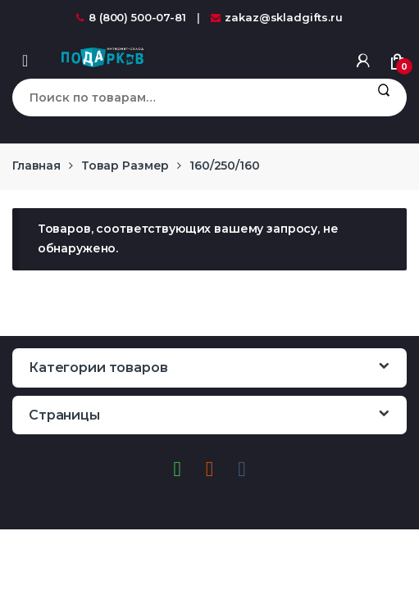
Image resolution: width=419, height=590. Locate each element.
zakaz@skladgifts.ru (277, 17)
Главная (36, 165)
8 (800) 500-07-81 (131, 17)
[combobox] (186, 97)
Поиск (383, 97)
